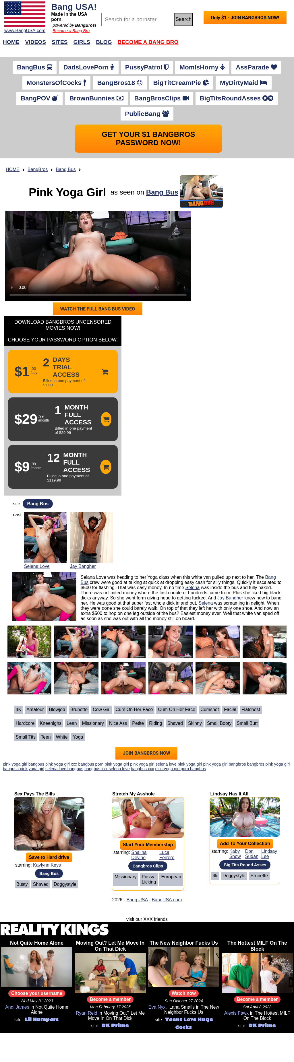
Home (11, 42)
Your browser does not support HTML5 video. (98, 256)
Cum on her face (134, 709)
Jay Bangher (83, 566)
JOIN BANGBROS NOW (146, 753)
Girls (82, 42)
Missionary (93, 723)
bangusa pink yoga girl (23, 768)
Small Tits (26, 737)
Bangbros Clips (148, 866)
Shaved (175, 723)
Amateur (35, 709)
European (171, 876)
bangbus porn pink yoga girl (103, 764)
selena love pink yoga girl (179, 764)
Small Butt (247, 723)
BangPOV (39, 98)
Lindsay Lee (269, 854)
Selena (192, 587)
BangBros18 (119, 82)
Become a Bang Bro (71, 30)
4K (19, 709)
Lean (72, 723)
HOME (13, 169)
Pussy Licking (149, 879)
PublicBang (147, 113)
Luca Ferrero (166, 855)
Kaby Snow (235, 854)
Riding (155, 723)
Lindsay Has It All (229, 793)
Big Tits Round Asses (245, 865)
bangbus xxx (142, 768)
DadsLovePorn (88, 67)
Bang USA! (74, 6)
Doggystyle (65, 884)
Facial (230, 709)
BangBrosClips (161, 98)
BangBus (35, 67)
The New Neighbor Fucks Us (184, 943)
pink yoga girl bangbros (224, 764)
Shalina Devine (138, 855)
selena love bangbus (64, 768)
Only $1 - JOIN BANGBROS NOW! (245, 17)
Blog (104, 42)
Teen (46, 737)
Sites (59, 42)
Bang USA (137, 899)
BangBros (38, 169)
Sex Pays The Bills (34, 793)
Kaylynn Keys (47, 865)
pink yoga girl (142, 764)
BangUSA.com (167, 899)
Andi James (17, 1007)
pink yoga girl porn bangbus (180, 768)
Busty (22, 884)
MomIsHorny (202, 67)
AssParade (256, 67)
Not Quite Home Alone (36, 943)
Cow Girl (101, 709)
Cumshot (209, 709)
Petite (138, 723)
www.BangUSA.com (24, 30)
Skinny (195, 723)
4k (214, 875)
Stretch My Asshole (133, 793)
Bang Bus (66, 169)
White (62, 737)
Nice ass (118, 723)
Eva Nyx (157, 1007)
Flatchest (250, 709)
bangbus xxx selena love (107, 768)
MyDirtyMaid (243, 82)
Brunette (79, 709)
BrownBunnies (96, 98)
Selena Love (37, 566)
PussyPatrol (147, 67)
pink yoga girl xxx (61, 764)
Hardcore (25, 723)
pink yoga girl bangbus (23, 764)
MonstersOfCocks (56, 82)
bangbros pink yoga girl (268, 764)
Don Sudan (251, 854)
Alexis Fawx (236, 1013)
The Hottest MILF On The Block (257, 946)
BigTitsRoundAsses (237, 98)
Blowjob (57, 709)
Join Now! (237, 45)
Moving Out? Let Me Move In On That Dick (110, 946)
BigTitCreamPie (181, 82)
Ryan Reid (86, 1013)
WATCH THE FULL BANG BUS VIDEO (97, 309)
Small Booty (219, 723)
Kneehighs (50, 723)
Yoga (78, 737)
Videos (35, 42)
